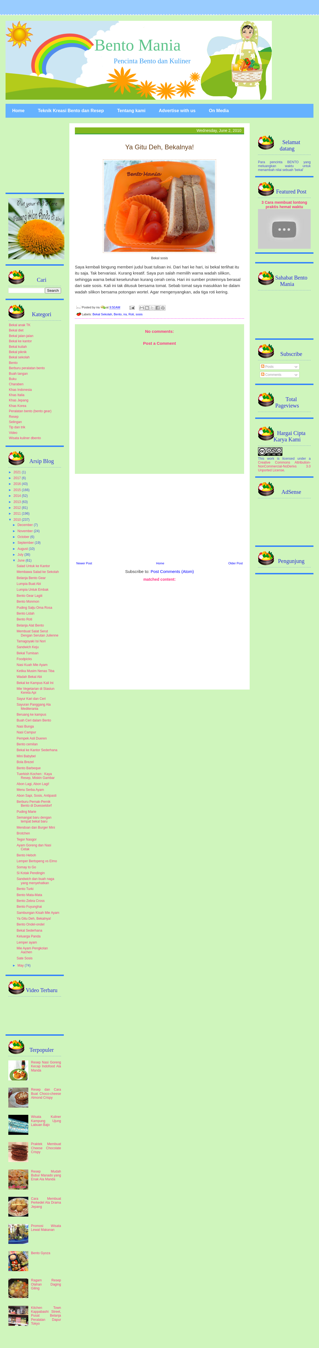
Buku (12, 379)
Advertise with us (177, 110)
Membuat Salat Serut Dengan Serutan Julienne (37, 633)
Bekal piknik (18, 352)
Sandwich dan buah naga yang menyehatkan (35, 881)
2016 (18, 484)
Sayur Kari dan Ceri (31, 699)
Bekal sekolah (19, 357)
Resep (14, 417)
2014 (18, 496)
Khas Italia (16, 395)
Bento (118, 314)
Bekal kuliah (18, 347)
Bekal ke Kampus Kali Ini (35, 683)
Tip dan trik (17, 427)
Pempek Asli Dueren (32, 738)
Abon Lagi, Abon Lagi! (33, 784)
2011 (18, 513)
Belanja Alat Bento (30, 625)
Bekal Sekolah (102, 314)
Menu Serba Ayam (30, 790)
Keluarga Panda (28, 936)
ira (125, 314)
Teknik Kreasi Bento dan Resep (71, 110)
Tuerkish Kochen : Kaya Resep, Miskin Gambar (36, 776)
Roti (131, 314)
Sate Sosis (24, 958)
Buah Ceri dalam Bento (34, 720)
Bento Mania (137, 45)
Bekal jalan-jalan (21, 336)
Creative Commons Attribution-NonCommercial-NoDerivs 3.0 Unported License (284, 466)
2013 (18, 502)
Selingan (15, 422)
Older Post (235, 563)
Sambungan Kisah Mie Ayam (38, 913)
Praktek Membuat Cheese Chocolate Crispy (46, 1148)
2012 (18, 508)
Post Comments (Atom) (172, 571)
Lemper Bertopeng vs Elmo (37, 861)
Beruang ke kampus (31, 714)
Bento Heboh (26, 855)
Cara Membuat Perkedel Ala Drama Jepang (46, 1203)
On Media (219, 110)
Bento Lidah (25, 613)
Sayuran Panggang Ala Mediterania (34, 706)
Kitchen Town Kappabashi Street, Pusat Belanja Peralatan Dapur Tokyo (46, 1316)
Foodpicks (24, 659)
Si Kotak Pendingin (31, 873)
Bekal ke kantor (20, 341)
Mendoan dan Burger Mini (36, 827)
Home (18, 110)
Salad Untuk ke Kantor (33, 566)
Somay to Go (26, 867)
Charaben (16, 384)
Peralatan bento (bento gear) (30, 411)
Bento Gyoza (40, 1253)
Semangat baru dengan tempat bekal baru (34, 819)
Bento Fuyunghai (29, 907)
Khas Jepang (18, 400)
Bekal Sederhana (29, 930)
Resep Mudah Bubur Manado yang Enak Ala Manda (46, 1175)
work (270, 459)
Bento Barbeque (29, 768)
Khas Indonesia (20, 390)
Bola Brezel (25, 762)
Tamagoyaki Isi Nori (31, 641)
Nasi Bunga (25, 726)
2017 (18, 478)
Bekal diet (16, 330)
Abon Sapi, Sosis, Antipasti (36, 796)
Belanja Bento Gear (31, 578)
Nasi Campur (26, 732)
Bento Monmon (28, 601)
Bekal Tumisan (28, 653)
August (23, 549)
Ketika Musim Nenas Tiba (35, 671)
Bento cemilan (27, 744)
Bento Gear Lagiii (29, 596)
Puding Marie (26, 812)
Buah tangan (18, 374)
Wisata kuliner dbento (25, 438)
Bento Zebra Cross (31, 901)
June (21, 560)
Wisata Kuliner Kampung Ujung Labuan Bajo (46, 1121)
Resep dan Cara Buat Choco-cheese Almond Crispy (46, 1094)
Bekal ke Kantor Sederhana (37, 750)
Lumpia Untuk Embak (33, 590)
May (21, 965)
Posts (267, 367)
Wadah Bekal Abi (29, 677)
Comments (271, 375)
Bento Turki (25, 889)
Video (13, 433)
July (20, 555)
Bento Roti (24, 619)
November (25, 531)
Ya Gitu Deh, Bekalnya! (34, 919)
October (23, 537)
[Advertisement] (159, 635)
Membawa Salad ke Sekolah (38, 572)
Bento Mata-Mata (29, 895)
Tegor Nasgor (27, 839)
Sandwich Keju (28, 647)
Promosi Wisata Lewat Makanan (46, 1228)
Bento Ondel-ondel (30, 924)
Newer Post (84, 563)
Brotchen (23, 833)
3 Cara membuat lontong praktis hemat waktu (284, 204)
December (25, 525)
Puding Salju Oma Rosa (34, 608)
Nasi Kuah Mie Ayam (32, 665)
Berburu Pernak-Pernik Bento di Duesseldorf (34, 804)
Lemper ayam (27, 942)
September (26, 543)
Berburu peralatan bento (27, 368)
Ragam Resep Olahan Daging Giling (46, 1284)
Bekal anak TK (20, 325)
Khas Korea (17, 406)
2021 (18, 472)
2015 (18, 490)
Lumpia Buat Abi (29, 584)
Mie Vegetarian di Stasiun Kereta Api (35, 691)
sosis (139, 314)
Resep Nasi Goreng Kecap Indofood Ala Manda (46, 1066)
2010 (18, 520)
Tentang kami (131, 110)
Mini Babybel (26, 756)
